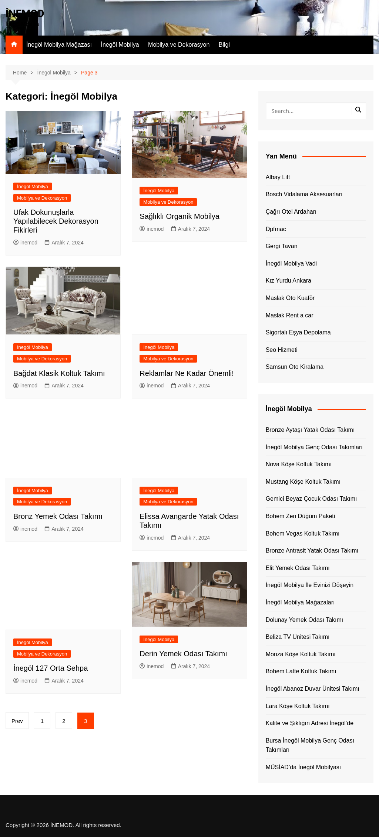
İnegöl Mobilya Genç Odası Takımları (314, 447)
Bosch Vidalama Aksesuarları (304, 194)
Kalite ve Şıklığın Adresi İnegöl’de (309, 723)
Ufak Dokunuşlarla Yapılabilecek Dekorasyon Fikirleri (55, 221)
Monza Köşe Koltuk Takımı (301, 654)
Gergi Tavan (282, 246)
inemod (25, 243)
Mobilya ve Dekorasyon (178, 44)
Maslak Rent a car (289, 315)
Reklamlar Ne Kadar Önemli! (187, 373)
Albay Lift (278, 177)
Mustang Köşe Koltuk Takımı (303, 481)
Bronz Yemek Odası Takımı (58, 516)
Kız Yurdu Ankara (288, 280)
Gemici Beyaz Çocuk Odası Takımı (311, 499)
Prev (17, 721)
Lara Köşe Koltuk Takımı (298, 706)
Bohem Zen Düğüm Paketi (300, 516)
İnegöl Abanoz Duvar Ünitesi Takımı (312, 689)
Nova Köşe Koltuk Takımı (299, 464)
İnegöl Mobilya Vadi (291, 263)
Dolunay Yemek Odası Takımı (304, 620)
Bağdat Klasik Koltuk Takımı (59, 373)
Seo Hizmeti (282, 350)
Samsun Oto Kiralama (295, 367)
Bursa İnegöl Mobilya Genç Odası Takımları (310, 745)
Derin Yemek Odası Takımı (183, 654)
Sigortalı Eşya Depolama (298, 332)
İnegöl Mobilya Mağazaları (300, 602)
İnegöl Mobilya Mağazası (59, 44)
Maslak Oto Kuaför (290, 298)
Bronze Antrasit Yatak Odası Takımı (312, 550)
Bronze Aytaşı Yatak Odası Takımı (310, 430)
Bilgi (224, 44)
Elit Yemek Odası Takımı (298, 568)
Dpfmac (276, 229)
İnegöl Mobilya (120, 44)
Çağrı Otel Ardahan (291, 212)
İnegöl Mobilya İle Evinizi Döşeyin (309, 585)
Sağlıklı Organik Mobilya (179, 216)
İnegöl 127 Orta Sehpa (50, 668)
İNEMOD (25, 13)
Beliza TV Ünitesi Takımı (298, 637)
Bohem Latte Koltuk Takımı (301, 671)
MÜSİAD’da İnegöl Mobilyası (303, 767)
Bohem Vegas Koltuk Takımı (303, 533)
